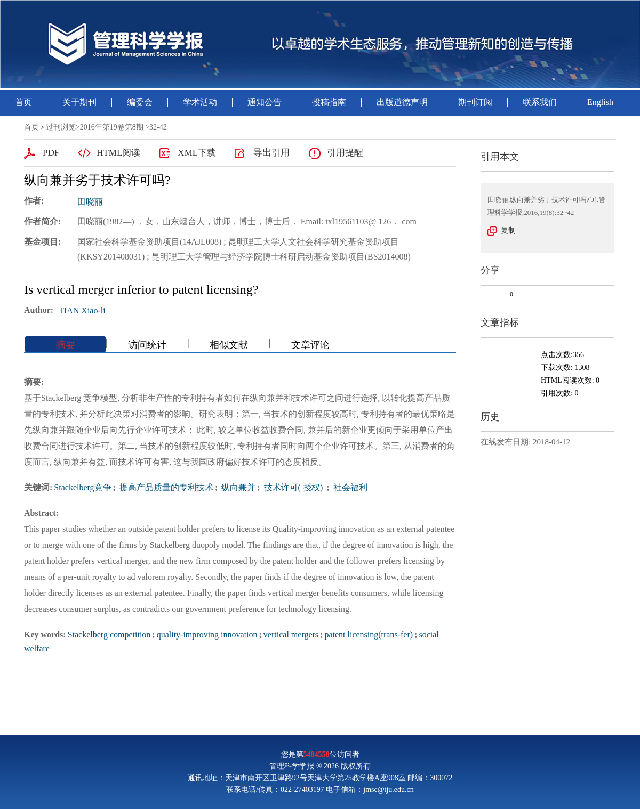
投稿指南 (329, 102)
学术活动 (200, 102)
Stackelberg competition (109, 634)
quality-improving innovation (207, 634)
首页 (23, 102)
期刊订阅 (475, 102)
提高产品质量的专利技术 (165, 487)
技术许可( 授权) (293, 487)
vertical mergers (290, 634)
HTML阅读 (118, 153)
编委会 (140, 102)
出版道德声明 (402, 102)
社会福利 (349, 487)
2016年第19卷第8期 (111, 127)
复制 (508, 230)
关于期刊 (79, 102)
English (600, 102)
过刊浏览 (61, 127)
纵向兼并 (237, 487)
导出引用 (271, 153)
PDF (51, 153)
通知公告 (264, 102)
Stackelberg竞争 (82, 487)
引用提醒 (345, 153)
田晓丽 (90, 201)
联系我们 (540, 102)
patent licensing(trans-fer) (368, 634)
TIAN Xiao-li (82, 310)
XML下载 (197, 153)
